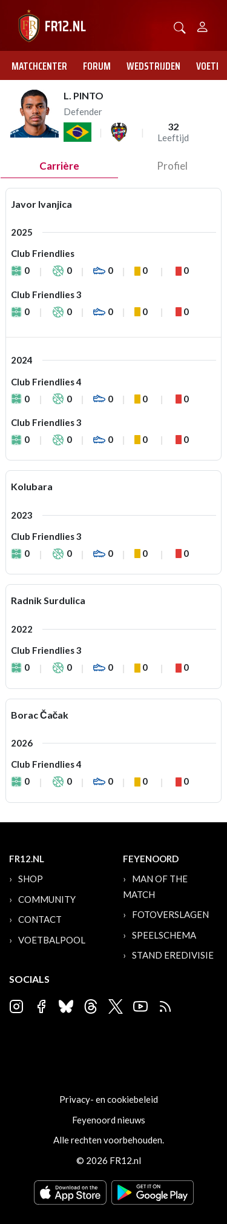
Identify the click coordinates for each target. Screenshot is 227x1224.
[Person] (202, 25)
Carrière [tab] (59, 165)
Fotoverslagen (170, 914)
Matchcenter (39, 66)
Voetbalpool (51, 939)
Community (47, 899)
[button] (180, 26)
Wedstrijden (153, 66)
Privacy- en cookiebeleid (108, 1099)
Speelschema (164, 935)
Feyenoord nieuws (108, 1119)
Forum (97, 66)
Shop (30, 878)
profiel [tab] (172, 165)
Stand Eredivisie (173, 955)
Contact (40, 919)
